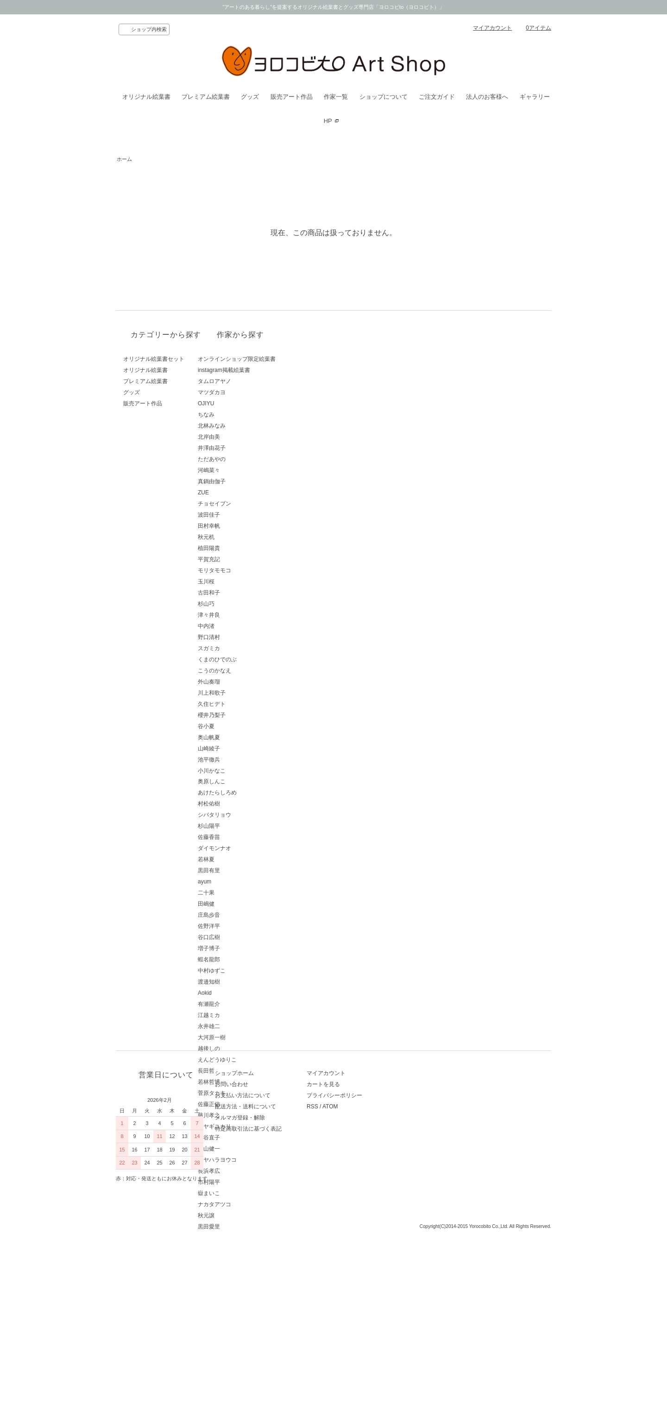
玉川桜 (238, 581)
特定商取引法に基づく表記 (263, 1331)
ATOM (360, 1308)
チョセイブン (246, 503)
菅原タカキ (244, 1093)
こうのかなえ (246, 670)
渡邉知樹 (241, 982)
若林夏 (238, 859)
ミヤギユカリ (246, 1126)
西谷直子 (241, 1137)
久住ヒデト (244, 704)
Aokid (237, 993)
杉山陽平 (241, 826)
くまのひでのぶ (249, 659)
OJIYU (238, 403)
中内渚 (238, 626)
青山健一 (241, 1148)
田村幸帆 (241, 526)
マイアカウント (492, 28)
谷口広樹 (241, 937)
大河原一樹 (244, 1037)
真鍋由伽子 (244, 481)
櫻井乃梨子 (244, 715)
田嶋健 (238, 904)
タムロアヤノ (246, 381)
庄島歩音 (241, 915)
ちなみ (238, 414)
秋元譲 (238, 1215)
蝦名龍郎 (241, 959)
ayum (236, 881)
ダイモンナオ (246, 848)
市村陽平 (241, 1182)
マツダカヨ (244, 392)
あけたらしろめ (249, 792)
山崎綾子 (241, 748)
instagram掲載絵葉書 (256, 370)
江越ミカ (241, 1015)
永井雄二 (241, 1026)
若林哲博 (241, 1082)
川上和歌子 (244, 693)
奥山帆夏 (241, 737)
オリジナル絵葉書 (146, 96)
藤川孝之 (241, 1115)
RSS (342, 1308)
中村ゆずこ (244, 970)
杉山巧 (238, 604)
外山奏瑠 (241, 681)
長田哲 (238, 1071)
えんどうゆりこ (249, 1059)
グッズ (250, 96)
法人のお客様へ (487, 96)
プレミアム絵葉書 (206, 96)
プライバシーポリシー (364, 1297)
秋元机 (238, 537)
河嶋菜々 (241, 470)
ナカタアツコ (246, 1204)
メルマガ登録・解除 (255, 1320)
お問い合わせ (246, 1286)
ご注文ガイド (437, 96)
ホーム (124, 159)
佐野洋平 (241, 926)
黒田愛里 (241, 1226)
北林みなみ (244, 425)
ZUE (235, 492)
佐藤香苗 (241, 837)
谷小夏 (238, 726)
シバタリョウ (246, 815)
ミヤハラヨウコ (249, 1160)
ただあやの (244, 459)
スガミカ (241, 648)
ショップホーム (249, 1275)
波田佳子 (241, 515)
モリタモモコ (246, 570)
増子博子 (241, 948)
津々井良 (241, 615)
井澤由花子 (244, 448)
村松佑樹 (241, 803)
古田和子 (241, 592)
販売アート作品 (292, 96)
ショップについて (383, 96)
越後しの (241, 1048)
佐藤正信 (241, 1104)
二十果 (238, 892)
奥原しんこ (244, 781)
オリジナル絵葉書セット (153, 359)
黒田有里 (241, 870)
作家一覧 (336, 96)
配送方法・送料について (260, 1308)
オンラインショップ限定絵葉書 (269, 359)
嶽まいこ (241, 1193)
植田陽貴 (241, 548)
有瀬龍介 (241, 1004)
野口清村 (241, 637)
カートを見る (353, 1286)
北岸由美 (241, 437)
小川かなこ (244, 771)
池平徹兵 (241, 759)
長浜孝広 (241, 1171)
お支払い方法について (257, 1297)
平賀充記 (241, 559)
